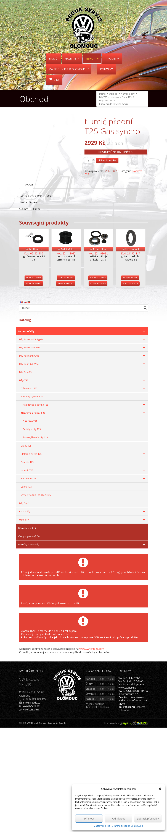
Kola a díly (82, 616)
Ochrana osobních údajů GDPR (127, 825)
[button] (160, 788)
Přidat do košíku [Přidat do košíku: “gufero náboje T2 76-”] (33, 388)
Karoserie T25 (83, 583)
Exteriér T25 (83, 566)
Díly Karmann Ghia (82, 460)
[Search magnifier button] (145, 412)
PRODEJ (112, 58)
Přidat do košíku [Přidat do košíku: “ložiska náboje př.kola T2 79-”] (98, 388)
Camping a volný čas (82, 640)
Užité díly (82, 624)
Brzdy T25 (26, 550)
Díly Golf (82, 608)
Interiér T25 (83, 575)
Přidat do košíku (107, 160)
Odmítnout (118, 818)
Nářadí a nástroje (27, 632)
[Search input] (81, 412)
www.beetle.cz (31, 810)
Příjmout (89, 818)
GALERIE (72, 58)
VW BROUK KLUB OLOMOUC (69, 69)
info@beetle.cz (31, 807)
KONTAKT (106, 69)
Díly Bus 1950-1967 (82, 468)
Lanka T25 (26, 591)
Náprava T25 (30, 525)
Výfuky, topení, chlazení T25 (36, 599)
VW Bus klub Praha (129, 782)
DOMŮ (53, 58)
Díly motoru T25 (83, 493)
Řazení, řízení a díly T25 (35, 541)
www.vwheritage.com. (92, 753)
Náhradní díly (82, 436)
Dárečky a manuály (82, 649)
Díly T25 (82, 485)
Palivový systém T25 (32, 501)
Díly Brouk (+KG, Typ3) (82, 444)
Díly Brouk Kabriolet (82, 452)
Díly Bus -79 (82, 476)
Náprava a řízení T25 (83, 517)
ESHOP (92, 58)
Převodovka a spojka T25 (83, 509)
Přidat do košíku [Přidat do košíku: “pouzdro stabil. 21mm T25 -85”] (65, 388)
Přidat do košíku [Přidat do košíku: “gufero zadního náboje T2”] (130, 388)
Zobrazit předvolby (148, 818)
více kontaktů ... (32, 814)
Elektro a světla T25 (83, 558)
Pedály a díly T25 (32, 533)
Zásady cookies (102, 825)
